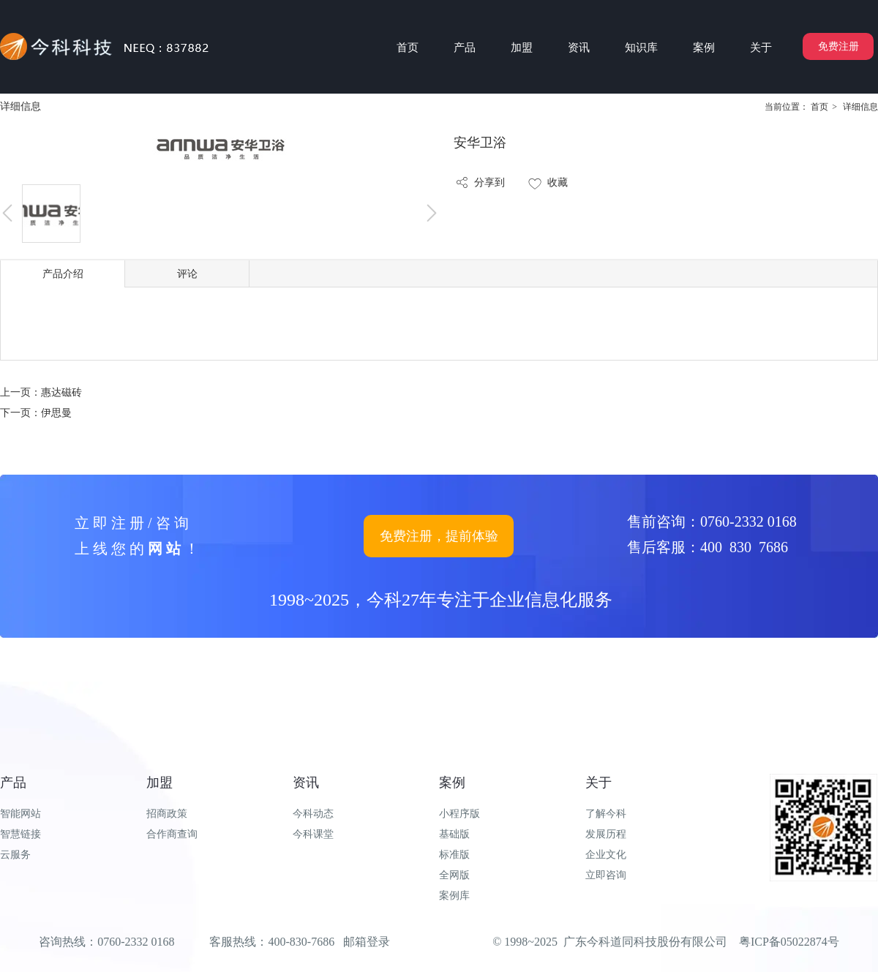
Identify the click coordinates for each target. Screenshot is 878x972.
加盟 (159, 782)
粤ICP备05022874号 (789, 941)
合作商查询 (172, 834)
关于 (598, 782)
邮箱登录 (366, 941)
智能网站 (20, 813)
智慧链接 (20, 834)
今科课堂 (313, 834)
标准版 (454, 854)
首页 (819, 107)
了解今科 (605, 813)
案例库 (454, 895)
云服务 (15, 854)
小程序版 (459, 813)
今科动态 (313, 813)
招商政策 (166, 813)
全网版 (454, 875)
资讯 (306, 782)
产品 (13, 782)
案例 (452, 782)
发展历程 (605, 834)
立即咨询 (605, 875)
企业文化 (605, 854)
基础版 (454, 834)
